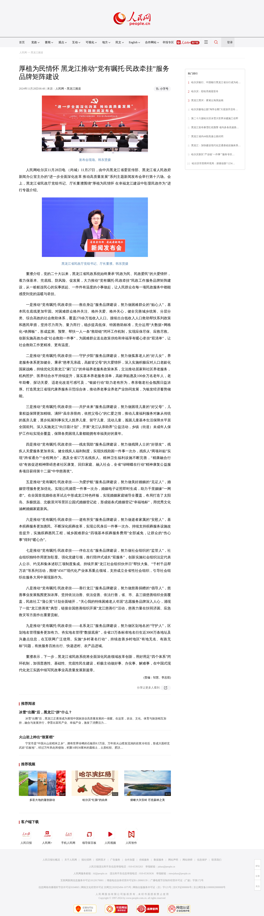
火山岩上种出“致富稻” (36, 737)
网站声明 (173, 859)
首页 (22, 42)
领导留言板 (89, 836)
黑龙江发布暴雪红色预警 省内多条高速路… (215, 127)
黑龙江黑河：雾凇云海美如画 (207, 100)
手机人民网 (68, 836)
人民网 (23, 52)
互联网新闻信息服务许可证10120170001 (82, 880)
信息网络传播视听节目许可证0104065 (59, 887)
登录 (230, 42)
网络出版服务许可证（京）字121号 (152, 887)
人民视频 (110, 836)
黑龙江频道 (37, 52)
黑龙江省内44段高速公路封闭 (207, 136)
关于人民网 (70, 859)
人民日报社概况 (51, 859)
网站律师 (187, 859)
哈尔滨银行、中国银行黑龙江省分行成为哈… (216, 82)
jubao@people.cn (166, 866)
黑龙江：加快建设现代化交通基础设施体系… (216, 145)
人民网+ (47, 836)
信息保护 (202, 859)
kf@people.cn (100, 873)
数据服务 (159, 859)
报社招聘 (86, 859)
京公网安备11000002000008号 (209, 887)
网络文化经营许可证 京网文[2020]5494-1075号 (106, 887)
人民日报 (26, 836)
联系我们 (216, 859)
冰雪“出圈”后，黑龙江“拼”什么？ (45, 712)
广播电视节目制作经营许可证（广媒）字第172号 (177, 880)
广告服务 (115, 859)
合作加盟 (130, 859)
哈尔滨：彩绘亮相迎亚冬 (204, 91)
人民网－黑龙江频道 (68, 88)
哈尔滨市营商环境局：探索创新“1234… (213, 163)
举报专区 (168, 42)
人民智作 (131, 836)
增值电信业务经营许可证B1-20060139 (127, 880)
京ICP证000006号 (182, 887)
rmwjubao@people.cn (179, 873)
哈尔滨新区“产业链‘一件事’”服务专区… (213, 154)
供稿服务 (144, 859)
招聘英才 (101, 859)
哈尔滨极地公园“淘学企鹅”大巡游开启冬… (214, 109)
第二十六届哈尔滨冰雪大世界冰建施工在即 (214, 118)
